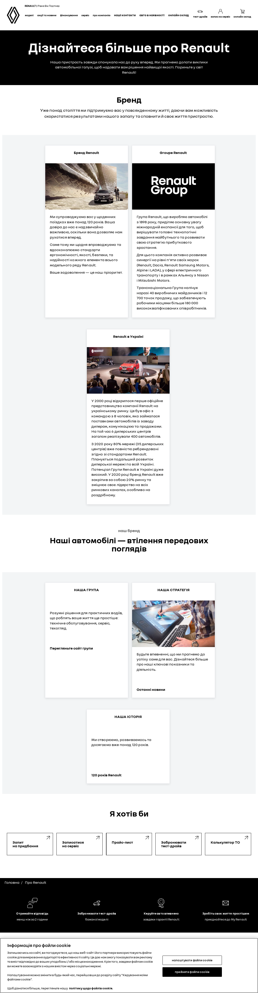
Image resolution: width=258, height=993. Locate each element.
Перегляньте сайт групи (71, 648)
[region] (129, 965)
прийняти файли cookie (192, 972)
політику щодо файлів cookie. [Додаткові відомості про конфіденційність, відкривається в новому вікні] (91, 988)
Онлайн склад (178, 15)
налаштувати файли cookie (192, 960)
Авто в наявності (152, 15)
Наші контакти (125, 15)
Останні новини (151, 689)
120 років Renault (106, 775)
